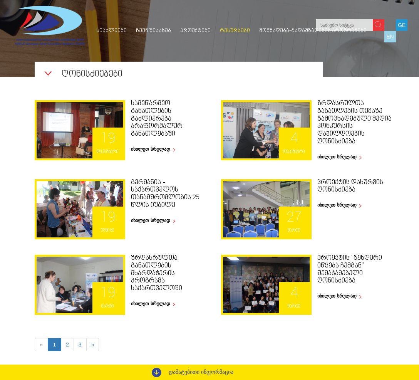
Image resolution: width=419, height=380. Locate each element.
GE (402, 25)
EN (390, 37)
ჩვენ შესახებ (153, 30)
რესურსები (235, 30)
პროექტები (195, 30)
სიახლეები (111, 30)
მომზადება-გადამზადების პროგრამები (313, 30)
